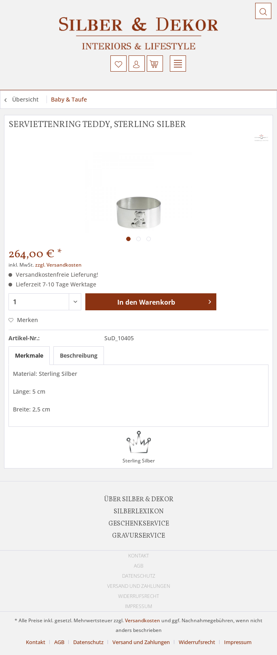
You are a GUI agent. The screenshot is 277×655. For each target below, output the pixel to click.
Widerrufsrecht (138, 596)
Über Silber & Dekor (138, 499)
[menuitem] (118, 63)
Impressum (138, 606)
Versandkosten (142, 620)
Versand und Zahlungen (138, 586)
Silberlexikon (139, 511)
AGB (139, 565)
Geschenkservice (138, 523)
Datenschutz (138, 575)
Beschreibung (78, 355)
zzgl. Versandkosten (58, 264)
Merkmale (29, 355)
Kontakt (138, 555)
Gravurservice (138, 536)
